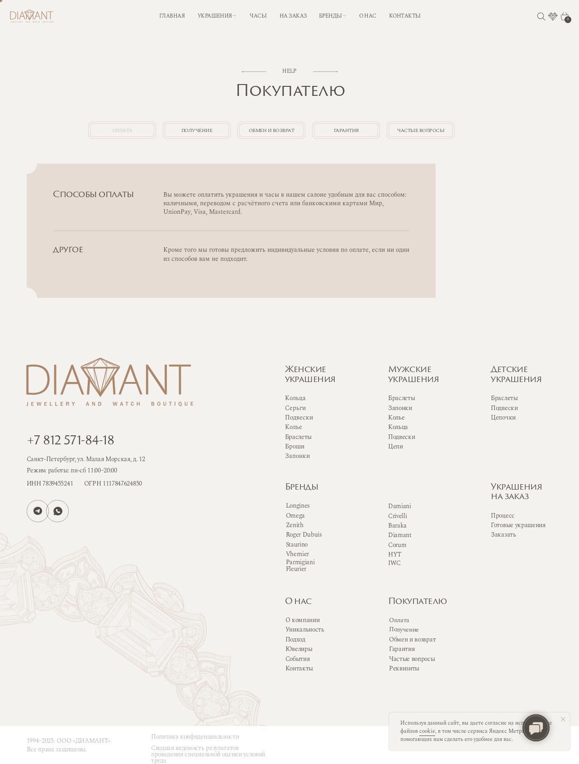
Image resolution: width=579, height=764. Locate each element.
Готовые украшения (518, 525)
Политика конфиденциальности (195, 736)
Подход (295, 639)
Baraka (397, 525)
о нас (367, 16)
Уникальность (304, 629)
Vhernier (297, 554)
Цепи (395, 446)
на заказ (293, 16)
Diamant (400, 535)
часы (258, 16)
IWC (394, 563)
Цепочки (503, 417)
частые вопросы (449, 132)
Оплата (399, 620)
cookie (427, 731)
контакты (405, 16)
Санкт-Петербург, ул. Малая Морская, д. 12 (86, 459)
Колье (396, 417)
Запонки (400, 408)
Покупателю (417, 602)
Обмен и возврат (412, 639)
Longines (298, 505)
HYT (394, 554)
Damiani (399, 506)
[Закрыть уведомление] (563, 719)
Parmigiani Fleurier (300, 565)
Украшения (215, 16)
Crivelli (397, 516)
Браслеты (401, 398)
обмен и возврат (289, 132)
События (297, 659)
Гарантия (401, 649)
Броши (294, 446)
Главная (172, 16)
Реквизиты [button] (404, 668)
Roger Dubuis (304, 534)
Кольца (398, 427)
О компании (302, 620)
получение (210, 132)
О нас (298, 602)
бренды (330, 16)
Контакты (299, 668)
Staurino (297, 544)
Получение (404, 630)
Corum (397, 545)
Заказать (503, 534)
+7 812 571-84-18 (70, 441)
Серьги (295, 408)
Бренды (301, 487)
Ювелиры (299, 649)
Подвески (401, 437)
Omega (295, 515)
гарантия (369, 132)
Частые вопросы (412, 659)
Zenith (295, 525)
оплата (130, 132)
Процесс (503, 515)
